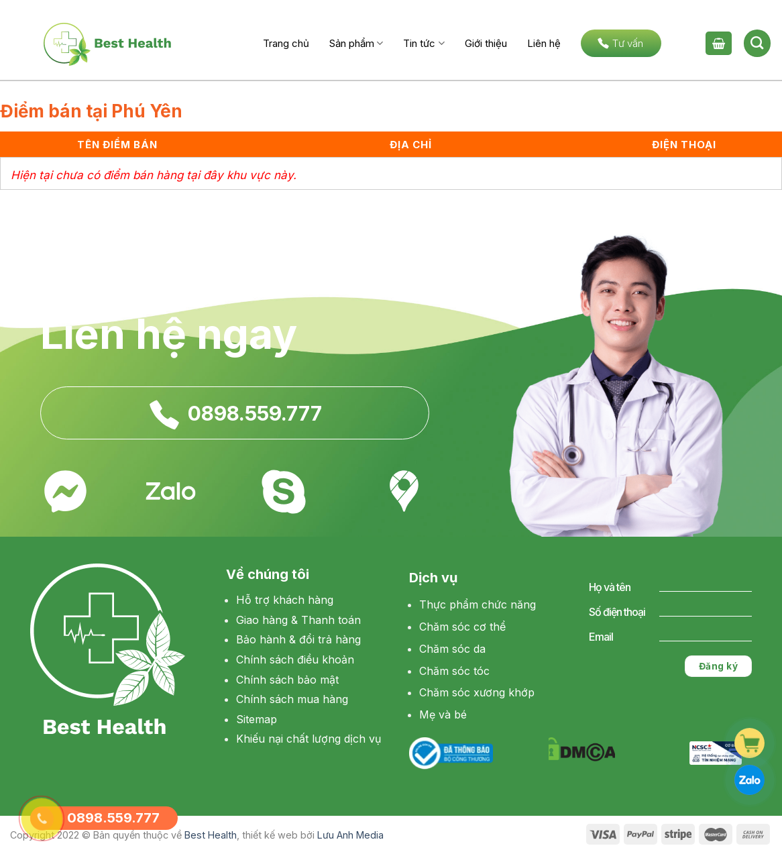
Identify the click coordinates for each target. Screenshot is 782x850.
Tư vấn (620, 43)
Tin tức (423, 43)
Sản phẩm (356, 43)
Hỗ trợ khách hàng (284, 599)
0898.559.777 (255, 413)
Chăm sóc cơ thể (462, 626)
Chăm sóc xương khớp (477, 692)
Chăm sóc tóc (454, 671)
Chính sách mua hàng (292, 699)
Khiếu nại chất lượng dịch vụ (308, 738)
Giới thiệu (486, 43)
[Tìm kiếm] (757, 43)
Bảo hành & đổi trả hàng (298, 639)
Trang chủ (286, 43)
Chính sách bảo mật (287, 679)
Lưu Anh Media (350, 835)
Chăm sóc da (452, 648)
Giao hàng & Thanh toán (298, 620)
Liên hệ (544, 43)
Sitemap (256, 719)
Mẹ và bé (443, 714)
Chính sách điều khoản (295, 659)
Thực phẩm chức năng (477, 604)
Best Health (210, 835)
